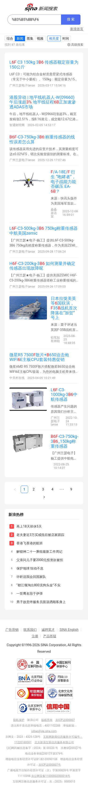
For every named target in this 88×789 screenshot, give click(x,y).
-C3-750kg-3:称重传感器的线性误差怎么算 (42, 139)
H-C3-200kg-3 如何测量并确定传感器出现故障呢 (42, 266)
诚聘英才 (48, 629)
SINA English (69, 629)
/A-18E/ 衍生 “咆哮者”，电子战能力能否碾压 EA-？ (63, 181)
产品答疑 (49, 636)
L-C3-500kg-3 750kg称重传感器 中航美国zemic (43, 231)
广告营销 (12, 629)
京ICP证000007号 (49, 764)
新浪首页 (76, 29)
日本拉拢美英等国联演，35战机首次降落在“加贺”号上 (64, 308)
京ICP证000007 (65, 720)
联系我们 (30, 629)
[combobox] (34, 19)
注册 (35, 636)
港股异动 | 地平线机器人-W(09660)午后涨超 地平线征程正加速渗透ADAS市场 (42, 102)
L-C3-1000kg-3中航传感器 (64, 394)
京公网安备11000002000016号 (50, 776)
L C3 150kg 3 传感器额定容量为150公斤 (43, 64)
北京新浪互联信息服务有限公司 (54, 742)
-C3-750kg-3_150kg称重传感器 (64, 441)
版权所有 (47, 720)
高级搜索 (75, 44)
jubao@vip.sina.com (44, 731)
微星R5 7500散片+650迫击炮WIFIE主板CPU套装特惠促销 (39, 357)
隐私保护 (18, 720)
